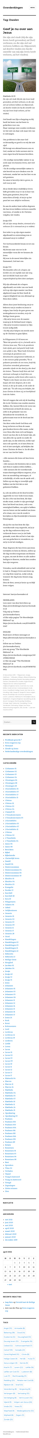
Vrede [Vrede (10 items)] (8, 1406)
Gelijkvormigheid (9, 686)
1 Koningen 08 (11, 783)
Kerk (7, 1020)
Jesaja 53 (23, 692)
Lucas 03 (8, 1058)
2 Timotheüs (10, 838)
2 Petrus (8, 832)
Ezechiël (8, 893)
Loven (7, 1046)
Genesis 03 (9, 922)
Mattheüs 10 (19, 696)
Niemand (9, 746)
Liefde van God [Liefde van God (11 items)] (11, 1372)
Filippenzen (21, 675)
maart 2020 (10, 1231)
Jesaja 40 (9, 974)
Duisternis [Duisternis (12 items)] (9, 1337)
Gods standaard (22, 688)
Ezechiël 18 (9, 896)
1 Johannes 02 (11, 771)
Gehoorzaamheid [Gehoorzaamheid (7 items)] (23, 1346)
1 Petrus (8, 800)
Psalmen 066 (10, 1136)
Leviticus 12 (10, 1035)
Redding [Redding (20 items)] (9, 1380)
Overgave (10, 701)
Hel (26, 690)
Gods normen (12, 688)
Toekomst (15, 703)
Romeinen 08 (10, 1159)
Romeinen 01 (10, 1151)
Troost (30, 703)
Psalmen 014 (10, 1130)
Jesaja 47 (16, 692)
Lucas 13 (8, 1073)
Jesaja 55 (8, 980)
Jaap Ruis (9, 1302)
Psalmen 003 (10, 1125)
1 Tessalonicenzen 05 (14, 818)
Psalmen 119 (10, 1142)
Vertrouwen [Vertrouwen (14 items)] (25, 1398)
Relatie (8, 1145)
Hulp (11, 692)
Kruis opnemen (26, 694)
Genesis (8, 913)
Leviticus (9, 1032)
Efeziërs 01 (9, 879)
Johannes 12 (10, 1003)
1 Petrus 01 (9, 803)
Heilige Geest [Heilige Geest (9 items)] (10, 1359)
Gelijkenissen (11, 910)
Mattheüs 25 (10, 1110)
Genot (17, 686)
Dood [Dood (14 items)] (21, 1333)
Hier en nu (31, 690)
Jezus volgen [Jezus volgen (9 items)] (10, 1363)
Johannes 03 (10, 991)
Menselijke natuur (29, 696)
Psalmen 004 (10, 1128)
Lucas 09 (9, 1061)
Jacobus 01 (9, 965)
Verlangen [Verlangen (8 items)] (9, 1393)
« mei (9, 1284)
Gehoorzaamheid (19, 683)
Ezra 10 (8, 899)
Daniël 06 (9, 864)
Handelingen (10, 939)
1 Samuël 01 (10, 812)
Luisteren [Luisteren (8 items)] (27, 1372)
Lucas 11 (8, 1067)
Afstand (26, 677)
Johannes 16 (10, 1012)
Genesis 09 (9, 925)
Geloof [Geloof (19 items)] (8, 1350)
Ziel (21, 707)
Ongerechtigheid (17, 699)
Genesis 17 (9, 931)
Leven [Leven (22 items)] (18, 1367)
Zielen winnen (11, 1188)
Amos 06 (8, 844)
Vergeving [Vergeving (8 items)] (24, 1389)
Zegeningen (10, 1185)
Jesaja (28, 675)
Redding (27, 701)
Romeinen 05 (10, 1154)
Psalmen (8, 1119)
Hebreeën (9, 954)
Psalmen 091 (10, 1139)
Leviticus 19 (10, 1038)
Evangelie (9, 887)
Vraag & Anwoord (12, 1177)
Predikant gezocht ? (13, 740)
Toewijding (23, 703)
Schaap (5, 703)
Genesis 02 (9, 919)
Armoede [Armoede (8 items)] (19, 1328)
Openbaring (10, 1113)
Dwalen (21, 681)
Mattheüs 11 (10, 1104)
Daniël (8, 861)
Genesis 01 (9, 916)
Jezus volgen (30, 692)
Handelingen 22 (11, 951)
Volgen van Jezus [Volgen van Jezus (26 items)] (23, 1402)
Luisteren (11, 696)
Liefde (7, 1044)
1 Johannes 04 (11, 777)
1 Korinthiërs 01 (11, 789)
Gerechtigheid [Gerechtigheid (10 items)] (11, 1354)
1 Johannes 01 (10, 768)
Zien (7, 1191)
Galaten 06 (9, 905)
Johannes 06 (10, 997)
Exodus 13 (9, 890)
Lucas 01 (8, 1052)
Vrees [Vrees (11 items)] (18, 1406)
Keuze (5, 694)
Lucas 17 (8, 1075)
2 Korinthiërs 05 (12, 824)
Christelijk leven (12, 858)
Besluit (19, 679)
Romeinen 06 (10, 1156)
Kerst (7, 1023)
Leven (5, 696)
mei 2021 (8, 1220)
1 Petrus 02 (9, 806)
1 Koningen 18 (11, 786)
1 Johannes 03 (11, 774)
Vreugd (8, 1183)
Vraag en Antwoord (13, 1180)
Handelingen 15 (11, 948)
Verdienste (6, 705)
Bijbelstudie (10, 855)
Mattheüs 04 (10, 1093)
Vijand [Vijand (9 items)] (8, 1402)
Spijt (10, 703)
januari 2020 (10, 1237)
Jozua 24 (8, 1018)
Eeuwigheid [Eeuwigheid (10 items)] (24, 1337)
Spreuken (9, 1165)
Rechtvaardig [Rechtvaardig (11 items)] (19, 1376)
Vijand (8, 1174)
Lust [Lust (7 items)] (7, 1376)
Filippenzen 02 (8, 683)
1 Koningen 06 (11, 780)
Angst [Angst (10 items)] (8, 1328)
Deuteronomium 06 (13, 873)
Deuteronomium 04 (13, 870)
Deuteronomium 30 (13, 876)
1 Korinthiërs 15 (11, 797)
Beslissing (13, 679)
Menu (32, 7)
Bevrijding (26, 679)
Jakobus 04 (9, 968)
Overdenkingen (13, 7)
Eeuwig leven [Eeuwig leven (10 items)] (11, 1341)
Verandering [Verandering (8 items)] (10, 1389)
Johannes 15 (10, 1009)
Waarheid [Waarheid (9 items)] (9, 1411)
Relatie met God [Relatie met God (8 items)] (25, 1380)
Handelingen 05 (12, 945)
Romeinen (9, 1148)
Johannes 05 (10, 994)
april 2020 (9, 1228)
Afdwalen (14, 677)
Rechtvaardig (19, 701)
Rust (7, 1162)
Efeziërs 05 (9, 884)
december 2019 (11, 1240)
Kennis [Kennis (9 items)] (24, 1363)
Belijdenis (6, 679)
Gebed (7, 907)
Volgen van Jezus (24, 705)
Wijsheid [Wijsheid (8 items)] (9, 1415)
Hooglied (9, 962)
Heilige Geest (19, 690)
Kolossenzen (10, 1026)
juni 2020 (9, 1222)
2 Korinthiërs (10, 821)
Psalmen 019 (10, 1133)
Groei (7, 936)
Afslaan (20, 677)
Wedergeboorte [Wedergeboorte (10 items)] (25, 1411)
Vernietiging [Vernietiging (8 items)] (10, 1398)
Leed (7, 1029)
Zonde (25, 707)
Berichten (9, 850)
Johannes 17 (10, 1015)
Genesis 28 (9, 934)
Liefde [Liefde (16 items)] (29, 1367)
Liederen (9, 1041)
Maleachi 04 (10, 1078)
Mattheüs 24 (10, 1107)
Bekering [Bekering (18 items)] (9, 1333)
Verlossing (14, 705)
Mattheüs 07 (10, 1099)
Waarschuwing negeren (11, 707)
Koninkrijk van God (14, 694)
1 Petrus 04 (9, 809)
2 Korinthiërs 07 (12, 826)
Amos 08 (8, 847)
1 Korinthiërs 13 (11, 795)
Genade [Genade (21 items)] (20, 1350)
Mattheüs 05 (10, 1096)
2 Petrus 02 (9, 835)
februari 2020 (10, 1234)
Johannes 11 (10, 1000)
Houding (6, 692)
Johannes (9, 986)
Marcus (8, 1081)
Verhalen (9, 1171)
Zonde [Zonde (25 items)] (8, 1420)
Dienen (5, 681)
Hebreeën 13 (10, 957)
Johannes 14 (10, 1006)
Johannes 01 (10, 989)
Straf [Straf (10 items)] (19, 1385)
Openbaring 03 (11, 1116)
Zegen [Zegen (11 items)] (20, 1415)
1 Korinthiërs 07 (12, 792)
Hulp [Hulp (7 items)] (31, 1359)
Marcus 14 (9, 1087)
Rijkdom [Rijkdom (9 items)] (8, 1385)
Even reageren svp (13, 743)
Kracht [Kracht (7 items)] (8, 1367)
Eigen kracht (28, 681)
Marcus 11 (9, 1084)
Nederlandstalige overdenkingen (19, 751)
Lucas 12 (8, 1070)
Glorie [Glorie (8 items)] (25, 1354)
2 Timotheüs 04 (11, 841)
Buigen (32, 679)
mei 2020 (9, 1225)
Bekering (32, 677)
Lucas (7, 1049)
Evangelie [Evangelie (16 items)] (26, 1341)
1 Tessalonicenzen (13, 815)
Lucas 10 (8, 1064)
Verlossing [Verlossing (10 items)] (23, 1393)
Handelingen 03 (11, 942)
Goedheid (10, 690)
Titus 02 (8, 1168)
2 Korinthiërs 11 (11, 829)
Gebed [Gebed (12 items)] (8, 1346)
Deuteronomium (12, 867)
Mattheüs (6, 677)
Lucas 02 (8, 1055)
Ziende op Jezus (11, 749)
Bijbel (7, 852)
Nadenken (6, 699)
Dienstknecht (13, 681)
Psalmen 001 (10, 1122)
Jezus (7, 983)
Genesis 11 (9, 928)
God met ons (24, 686)
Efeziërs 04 (10, 881)
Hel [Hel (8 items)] (22, 1359)
